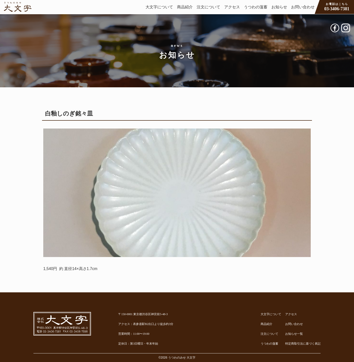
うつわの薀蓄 (255, 7)
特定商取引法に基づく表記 (303, 343)
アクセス (232, 7)
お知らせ (279, 7)
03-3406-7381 (337, 6)
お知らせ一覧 (294, 334)
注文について (208, 7)
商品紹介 (185, 7)
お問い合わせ (303, 7)
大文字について (159, 7)
